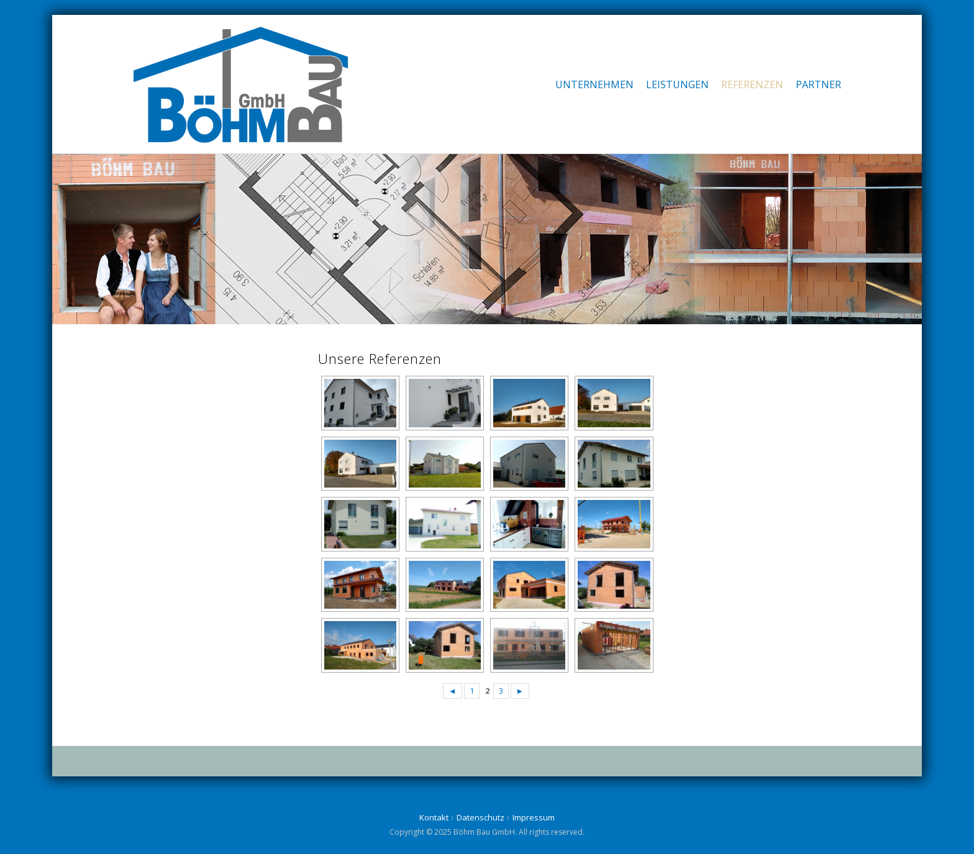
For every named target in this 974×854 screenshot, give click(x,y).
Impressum (533, 817)
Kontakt (433, 817)
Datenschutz (480, 817)
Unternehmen (594, 84)
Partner (818, 84)
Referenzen (752, 84)
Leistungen (677, 84)
